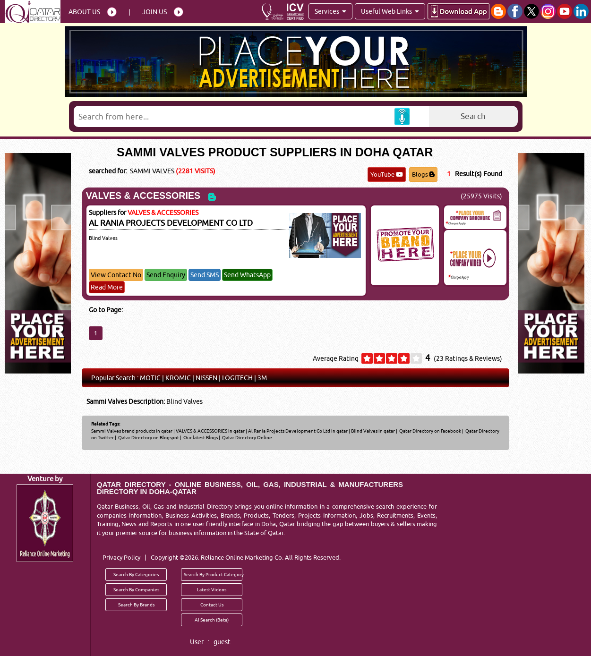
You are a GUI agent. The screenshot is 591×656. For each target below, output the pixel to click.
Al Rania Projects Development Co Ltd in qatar (298, 431)
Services (330, 11)
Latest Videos (211, 589)
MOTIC (150, 378)
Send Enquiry (165, 275)
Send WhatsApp (247, 275)
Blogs (423, 174)
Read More (107, 287)
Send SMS (204, 275)
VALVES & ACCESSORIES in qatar (210, 431)
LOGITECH (237, 378)
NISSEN (206, 378)
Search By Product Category (213, 574)
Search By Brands (136, 604)
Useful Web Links (390, 11)
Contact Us (211, 604)
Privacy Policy (121, 557)
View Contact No (116, 275)
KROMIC (178, 378)
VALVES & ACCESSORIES (143, 195)
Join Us (154, 12)
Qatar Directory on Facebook (429, 431)
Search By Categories (136, 574)
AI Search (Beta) (212, 619)
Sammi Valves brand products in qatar (131, 431)
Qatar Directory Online (246, 437)
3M (262, 378)
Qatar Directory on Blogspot (148, 437)
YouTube (386, 174)
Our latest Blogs (200, 437)
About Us (84, 12)
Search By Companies (136, 589)
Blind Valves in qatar (373, 431)
